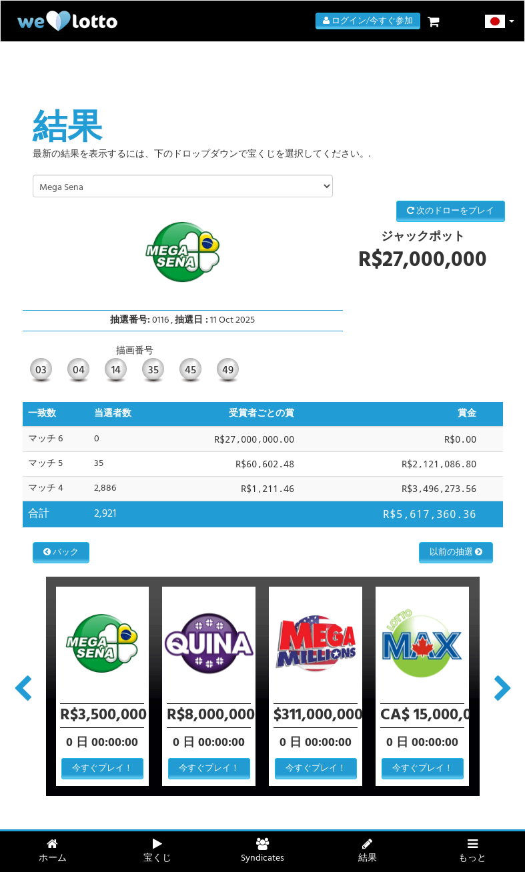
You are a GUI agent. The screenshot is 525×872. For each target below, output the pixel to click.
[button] (500, 21)
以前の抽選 (456, 552)
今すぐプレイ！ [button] (102, 768)
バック (61, 552)
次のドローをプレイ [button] (450, 211)
